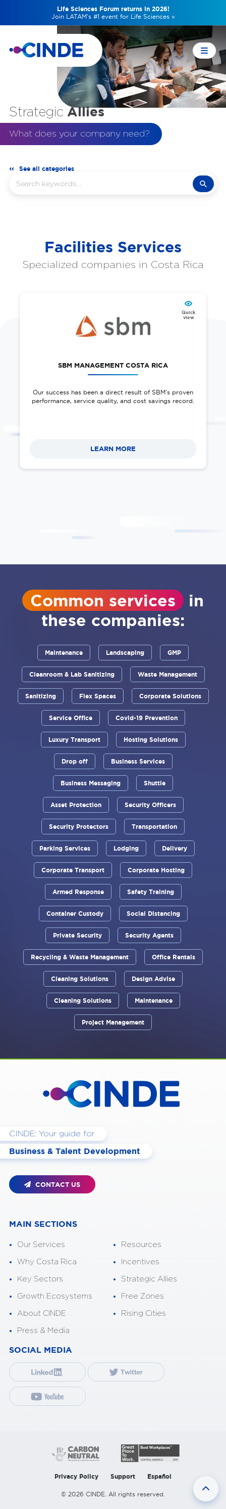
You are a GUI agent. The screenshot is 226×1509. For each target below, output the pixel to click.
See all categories (46, 168)
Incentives (140, 1262)
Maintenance (64, 652)
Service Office (70, 718)
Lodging (126, 848)
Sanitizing (40, 696)
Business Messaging (91, 783)
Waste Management (167, 674)
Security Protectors (78, 826)
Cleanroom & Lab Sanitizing (72, 674)
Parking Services (64, 848)
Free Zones (142, 1296)
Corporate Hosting (156, 870)
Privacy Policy (76, 1476)
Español (159, 1476)
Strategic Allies (149, 1279)
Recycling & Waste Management (80, 957)
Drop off (75, 761)
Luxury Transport (74, 739)
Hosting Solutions (151, 739)
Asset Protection (75, 805)
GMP (174, 652)
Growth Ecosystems (54, 1296)
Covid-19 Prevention (147, 718)
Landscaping (125, 652)
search (203, 183)
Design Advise (153, 978)
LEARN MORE (113, 449)
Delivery (174, 848)
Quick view (188, 315)
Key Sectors (40, 1279)
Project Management (113, 1022)
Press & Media (43, 1331)
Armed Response (78, 892)
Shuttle (154, 783)
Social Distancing (153, 913)
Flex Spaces (97, 696)
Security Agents (149, 935)
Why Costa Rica (47, 1262)
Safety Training (150, 892)
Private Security (77, 935)
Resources (141, 1245)
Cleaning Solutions (79, 978)
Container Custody (74, 913)
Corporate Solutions (170, 696)
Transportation (154, 826)
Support (122, 1476)
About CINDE (41, 1313)
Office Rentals (173, 957)
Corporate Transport (72, 870)
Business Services (138, 761)
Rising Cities (143, 1313)
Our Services (41, 1245)
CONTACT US (52, 1184)
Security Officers (150, 805)
